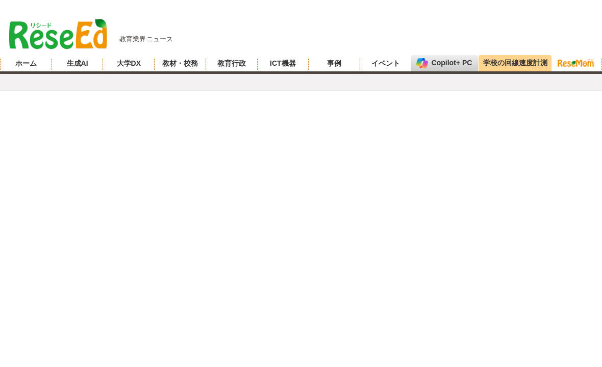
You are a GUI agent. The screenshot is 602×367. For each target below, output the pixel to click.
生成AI (77, 63)
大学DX (129, 63)
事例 (334, 63)
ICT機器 (283, 63)
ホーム (26, 63)
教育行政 (231, 63)
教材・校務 (180, 63)
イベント (385, 63)
